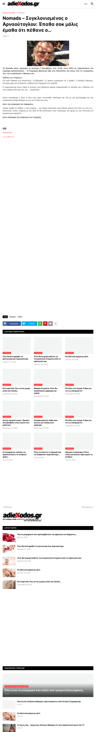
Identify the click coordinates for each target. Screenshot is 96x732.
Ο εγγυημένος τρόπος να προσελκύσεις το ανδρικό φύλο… (14, 454)
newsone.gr (7, 132)
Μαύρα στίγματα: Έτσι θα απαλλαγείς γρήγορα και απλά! (45, 390)
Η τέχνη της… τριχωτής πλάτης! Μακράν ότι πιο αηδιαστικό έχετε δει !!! (50, 725)
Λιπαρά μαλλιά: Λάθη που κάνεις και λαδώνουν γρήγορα (45, 422)
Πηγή (4, 128)
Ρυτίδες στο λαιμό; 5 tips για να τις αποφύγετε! (78, 389)
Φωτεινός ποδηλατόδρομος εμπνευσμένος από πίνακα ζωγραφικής (49, 701)
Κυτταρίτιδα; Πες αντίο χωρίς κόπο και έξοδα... (16, 389)
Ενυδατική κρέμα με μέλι (76, 356)
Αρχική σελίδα (9, 13)
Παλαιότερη (87, 507)
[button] (3, 4)
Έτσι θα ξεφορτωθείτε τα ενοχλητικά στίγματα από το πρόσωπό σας (47, 358)
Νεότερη (8, 507)
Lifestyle (21, 13)
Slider (20, 317)
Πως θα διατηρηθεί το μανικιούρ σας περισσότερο (15, 357)
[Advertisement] (45, 168)
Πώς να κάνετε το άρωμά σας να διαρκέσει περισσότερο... (47, 453)
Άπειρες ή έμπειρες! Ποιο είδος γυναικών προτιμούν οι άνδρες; (79, 454)
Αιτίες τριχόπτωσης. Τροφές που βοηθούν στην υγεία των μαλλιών (16, 422)
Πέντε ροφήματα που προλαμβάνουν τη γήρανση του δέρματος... (47, 534)
